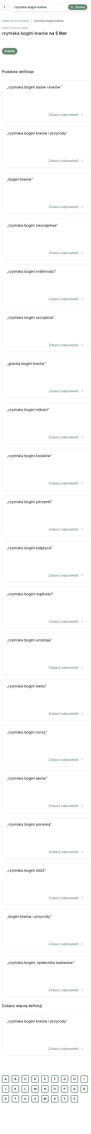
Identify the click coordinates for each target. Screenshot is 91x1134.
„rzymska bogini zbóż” (45, 884)
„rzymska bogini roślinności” (45, 285)
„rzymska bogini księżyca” (45, 562)
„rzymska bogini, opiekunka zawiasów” (45, 976)
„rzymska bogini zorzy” (45, 746)
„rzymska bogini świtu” (45, 700)
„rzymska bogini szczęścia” (45, 331)
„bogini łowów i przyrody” (45, 930)
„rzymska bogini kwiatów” (45, 470)
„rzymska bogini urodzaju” (45, 654)
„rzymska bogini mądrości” (45, 608)
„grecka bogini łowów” (45, 377)
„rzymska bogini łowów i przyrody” (45, 147)
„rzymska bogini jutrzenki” (45, 516)
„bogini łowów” (45, 193)
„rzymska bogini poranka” (45, 838)
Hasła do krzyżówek (15, 20)
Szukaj (78, 7)
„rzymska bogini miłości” (45, 423)
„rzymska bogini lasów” (45, 792)
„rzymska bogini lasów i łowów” (45, 101)
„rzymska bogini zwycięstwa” (45, 239)
